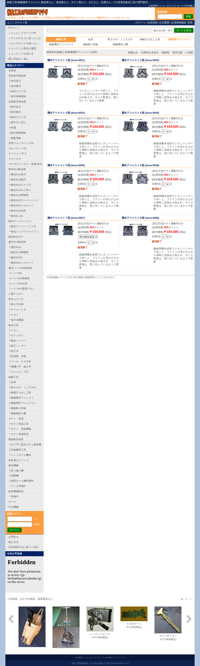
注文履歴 (164, 22)
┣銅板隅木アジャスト (21, 397)
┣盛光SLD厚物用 (18, 252)
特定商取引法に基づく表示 (23, 547)
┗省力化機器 (16, 319)
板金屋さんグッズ (18, 460)
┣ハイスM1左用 (17, 283)
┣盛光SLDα (15, 257)
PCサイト (13, 27)
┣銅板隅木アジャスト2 (21, 402)
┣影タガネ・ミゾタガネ (22, 387)
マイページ (119, 657)
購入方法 (13, 542)
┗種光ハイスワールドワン (23, 231)
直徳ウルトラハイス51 (21, 143)
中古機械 (13, 506)
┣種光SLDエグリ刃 (19, 184)
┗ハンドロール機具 (19, 454)
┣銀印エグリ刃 (17, 117)
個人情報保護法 (80, 663)
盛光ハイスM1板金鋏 (20, 267)
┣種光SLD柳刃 (17, 179)
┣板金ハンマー (17, 340)
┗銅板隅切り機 (17, 413)
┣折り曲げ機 (16, 470)
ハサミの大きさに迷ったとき (24, 38)
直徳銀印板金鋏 (17, 101)
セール (12, 501)
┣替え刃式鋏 (16, 304)
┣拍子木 (13, 351)
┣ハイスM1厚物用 (19, 278)
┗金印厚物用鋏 (17, 96)
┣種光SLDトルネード (20, 205)
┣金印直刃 (14, 80)
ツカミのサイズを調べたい (23, 43)
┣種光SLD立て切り (19, 190)
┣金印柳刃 (14, 86)
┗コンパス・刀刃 (18, 371)
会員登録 (152, 22)
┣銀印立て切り (17, 122)
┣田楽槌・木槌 (17, 356)
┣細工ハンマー (17, 345)
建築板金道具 (16, 439)
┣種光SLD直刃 (17, 174)
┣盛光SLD (14, 247)
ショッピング (167, 5)
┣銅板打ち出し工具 (19, 392)
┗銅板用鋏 (14, 138)
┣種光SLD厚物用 (18, 195)
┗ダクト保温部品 (18, 434)
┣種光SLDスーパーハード (23, 200)
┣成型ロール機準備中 (21, 480)
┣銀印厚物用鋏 (17, 132)
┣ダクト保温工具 (18, 423)
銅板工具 (13, 377)
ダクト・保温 (16, 418)
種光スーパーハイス (19, 221)
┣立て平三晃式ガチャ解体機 (24, 444)
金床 (90, 39)
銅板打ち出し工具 (150, 39)
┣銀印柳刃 (14, 112)
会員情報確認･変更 (181, 22)
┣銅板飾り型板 (17, 408)
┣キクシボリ (16, 335)
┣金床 (12, 382)
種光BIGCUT (15, 236)
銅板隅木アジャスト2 (61, 44)
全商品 (12, 70)
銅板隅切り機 (120, 44)
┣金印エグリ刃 (17, 91)
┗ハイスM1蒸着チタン (21, 288)
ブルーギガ (14, 158)
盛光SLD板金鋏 (17, 241)
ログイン (141, 22)
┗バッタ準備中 (17, 486)
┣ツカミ (13, 314)
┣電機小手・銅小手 (19, 366)
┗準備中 (13, 496)
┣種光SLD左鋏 (17, 210)
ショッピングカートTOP (22, 32)
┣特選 (12, 127)
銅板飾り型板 (90, 44)
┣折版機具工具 (17, 449)
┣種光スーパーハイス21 (22, 226)
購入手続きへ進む (18, 58)
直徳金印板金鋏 (17, 75)
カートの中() (184, 5)
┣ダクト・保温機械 (19, 428)
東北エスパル (16, 299)
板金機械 (13, 465)
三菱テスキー (16, 293)
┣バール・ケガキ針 (19, 361)
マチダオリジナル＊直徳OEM (25, 163)
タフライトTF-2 (17, 153)
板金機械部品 (16, 491)
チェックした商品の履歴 (22, 48)
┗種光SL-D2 (15, 215)
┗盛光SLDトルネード (20, 262)
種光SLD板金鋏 (17, 169)
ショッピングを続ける (21, 53)
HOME (154, 5)
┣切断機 (13, 475)
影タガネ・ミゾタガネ (120, 39)
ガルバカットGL (17, 148)
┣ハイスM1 (15, 273)
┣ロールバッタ (17, 309)
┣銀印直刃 (14, 106)
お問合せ (13, 536)
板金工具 (13, 325)
